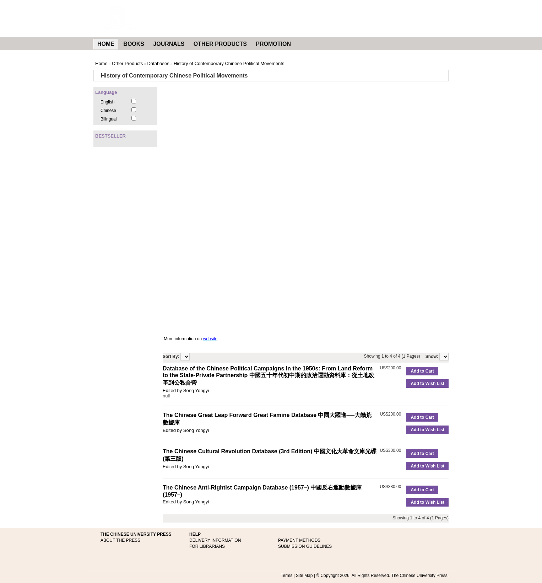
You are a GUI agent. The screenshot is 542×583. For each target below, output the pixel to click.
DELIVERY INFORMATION (215, 540)
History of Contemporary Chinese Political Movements (229, 63)
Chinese (108, 110)
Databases (158, 63)
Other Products (127, 63)
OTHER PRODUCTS (220, 44)
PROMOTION (273, 44)
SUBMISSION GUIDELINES (305, 546)
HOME (105, 44)
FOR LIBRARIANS (207, 546)
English (107, 102)
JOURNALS (168, 44)
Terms (287, 575)
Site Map (304, 575)
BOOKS (133, 44)
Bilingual (108, 119)
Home (101, 63)
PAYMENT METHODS (299, 540)
